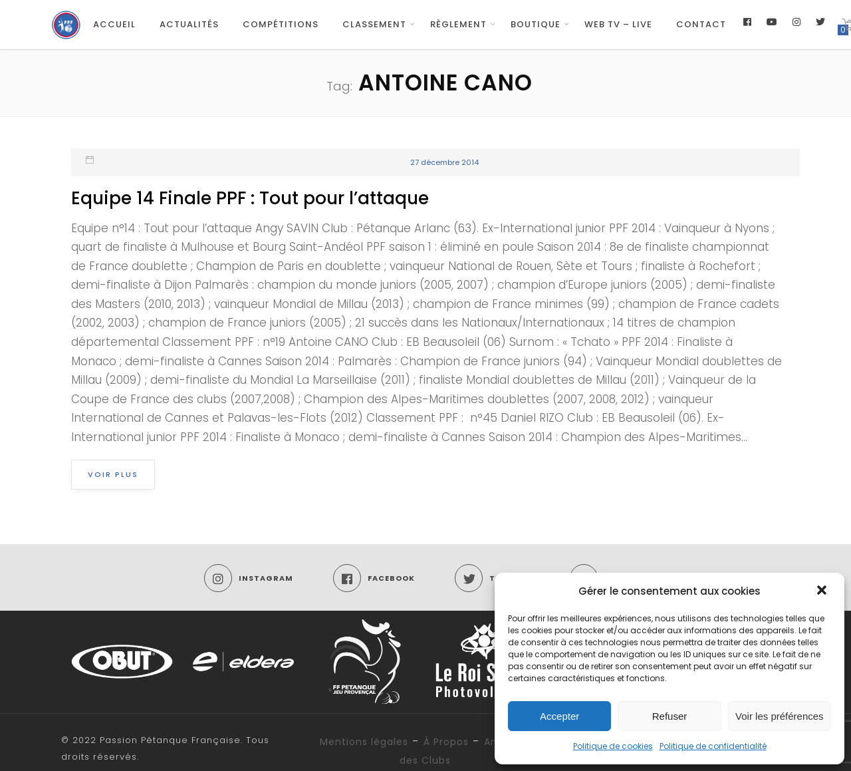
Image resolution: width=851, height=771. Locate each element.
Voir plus (113, 474)
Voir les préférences (779, 716)
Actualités (189, 24)
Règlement (458, 24)
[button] (823, 591)
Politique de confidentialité (713, 746)
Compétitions (280, 24)
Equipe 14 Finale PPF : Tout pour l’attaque (250, 198)
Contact (701, 24)
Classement (374, 24)
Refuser (669, 716)
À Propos (446, 741)
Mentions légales (364, 741)
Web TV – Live (618, 24)
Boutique (535, 24)
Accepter (559, 716)
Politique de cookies (613, 746)
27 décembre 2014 (444, 162)
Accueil (114, 24)
